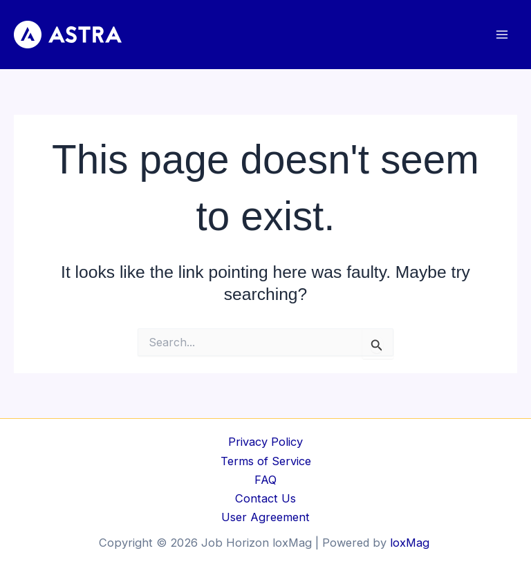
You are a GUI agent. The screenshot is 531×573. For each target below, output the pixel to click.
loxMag (411, 542)
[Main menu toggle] (501, 34)
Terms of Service (266, 461)
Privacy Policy (265, 442)
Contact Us (265, 498)
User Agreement (265, 517)
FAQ (265, 480)
